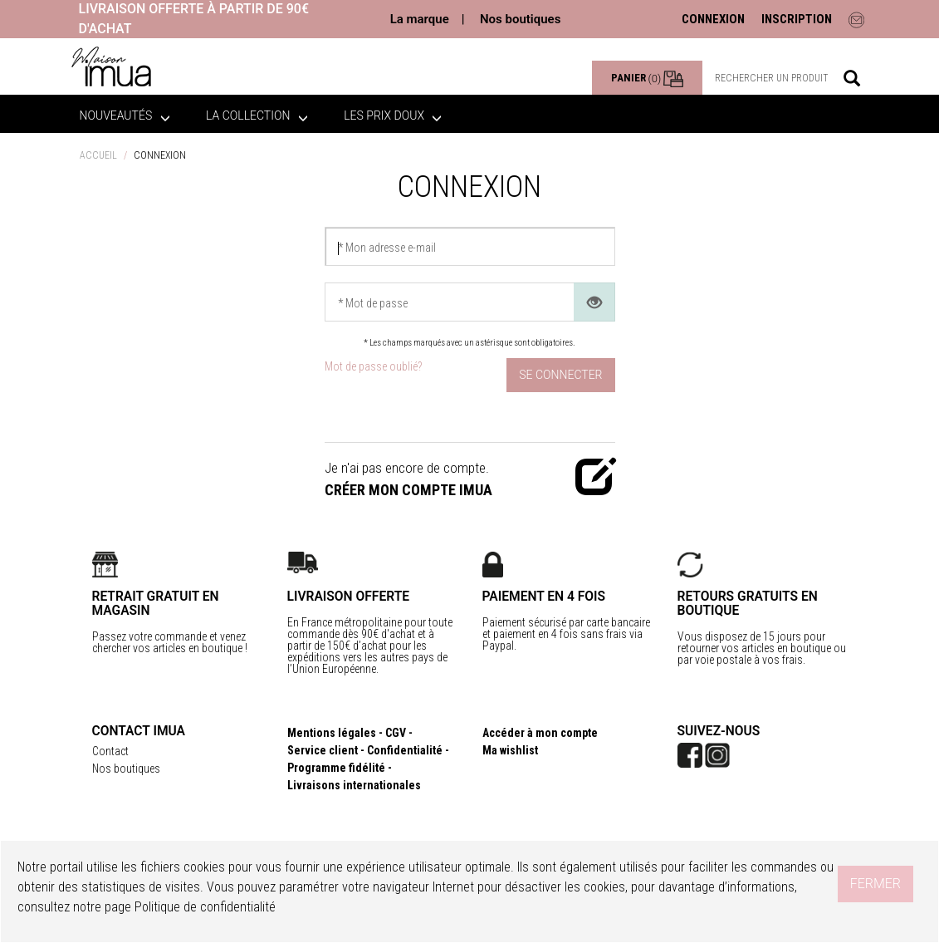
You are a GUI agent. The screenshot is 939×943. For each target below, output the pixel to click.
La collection (257, 115)
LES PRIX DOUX (393, 115)
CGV (395, 732)
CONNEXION (713, 19)
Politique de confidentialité (205, 907)
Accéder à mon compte (540, 732)
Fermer (875, 883)
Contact (110, 751)
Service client (322, 750)
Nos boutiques (520, 19)
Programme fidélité (336, 767)
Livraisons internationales (354, 785)
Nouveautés (125, 115)
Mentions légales (331, 732)
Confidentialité (405, 750)
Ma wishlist (510, 750)
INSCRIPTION (796, 19)
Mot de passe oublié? (373, 366)
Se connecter (560, 374)
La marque (419, 19)
